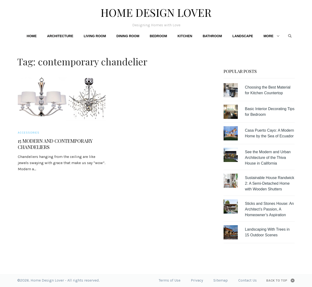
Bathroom (212, 36)
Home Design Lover (156, 12)
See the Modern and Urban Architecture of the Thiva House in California (268, 157)
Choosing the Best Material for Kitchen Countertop (267, 90)
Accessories (28, 132)
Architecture (60, 36)
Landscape (242, 36)
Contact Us (247, 280)
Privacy (197, 280)
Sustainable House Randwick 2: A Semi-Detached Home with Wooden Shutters (269, 183)
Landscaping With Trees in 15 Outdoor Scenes (267, 232)
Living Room (95, 36)
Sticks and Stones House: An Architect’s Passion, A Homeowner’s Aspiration (269, 209)
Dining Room (127, 36)
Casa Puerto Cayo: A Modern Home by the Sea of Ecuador (269, 133)
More (268, 36)
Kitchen (185, 36)
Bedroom (158, 36)
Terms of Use (169, 280)
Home (32, 36)
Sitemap (220, 280)
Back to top (276, 280)
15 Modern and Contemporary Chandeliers (55, 144)
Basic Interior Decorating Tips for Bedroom (269, 112)
